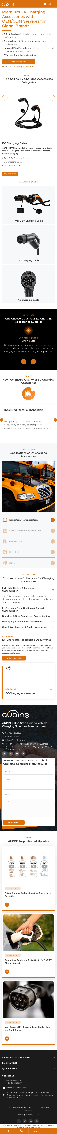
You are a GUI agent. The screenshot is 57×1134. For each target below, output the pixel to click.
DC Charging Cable (12, 162)
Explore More (10, 174)
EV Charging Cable (14, 143)
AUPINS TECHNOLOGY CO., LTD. (29, 1107)
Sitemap (21, 1115)
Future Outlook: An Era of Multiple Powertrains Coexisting (28, 894)
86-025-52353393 (13, 733)
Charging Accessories (23, 66)
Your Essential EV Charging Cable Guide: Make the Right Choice (27, 1028)
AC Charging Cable (12, 166)
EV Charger (9, 1063)
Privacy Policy (33, 1115)
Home (8, 66)
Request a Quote (18, 62)
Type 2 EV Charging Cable (15, 158)
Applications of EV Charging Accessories (28, 454)
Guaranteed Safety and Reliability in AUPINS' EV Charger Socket (28, 961)
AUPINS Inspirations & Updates (28, 841)
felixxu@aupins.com (15, 740)
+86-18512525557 (12, 736)
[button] (4, 97)
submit (14, 822)
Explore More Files (14, 658)
